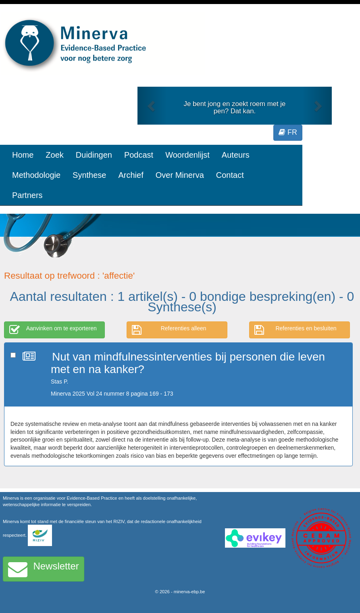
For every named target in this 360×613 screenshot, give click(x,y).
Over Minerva (180, 175)
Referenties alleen (169, 330)
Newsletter (43, 569)
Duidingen (94, 154)
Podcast (138, 154)
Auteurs (236, 154)
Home (22, 154)
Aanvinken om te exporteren (53, 330)
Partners (27, 195)
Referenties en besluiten (295, 330)
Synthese (89, 175)
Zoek (54, 154)
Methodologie (36, 175)
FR (288, 132)
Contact (230, 175)
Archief (130, 175)
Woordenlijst (187, 154)
